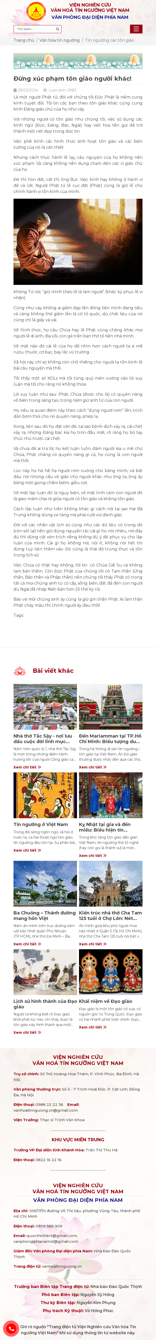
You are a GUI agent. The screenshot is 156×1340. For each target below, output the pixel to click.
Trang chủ (24, 40)
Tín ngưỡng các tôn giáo (109, 40)
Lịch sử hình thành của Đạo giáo (45, 1004)
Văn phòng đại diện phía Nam (78, 1200)
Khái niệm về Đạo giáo (105, 1001)
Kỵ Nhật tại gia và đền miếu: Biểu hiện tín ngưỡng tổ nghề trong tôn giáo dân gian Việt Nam (110, 833)
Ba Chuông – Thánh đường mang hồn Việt (45, 915)
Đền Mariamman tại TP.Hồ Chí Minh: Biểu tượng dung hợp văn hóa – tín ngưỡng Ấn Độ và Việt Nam (110, 744)
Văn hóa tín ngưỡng (60, 40)
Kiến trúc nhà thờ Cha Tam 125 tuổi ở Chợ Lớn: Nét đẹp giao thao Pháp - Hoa (110, 918)
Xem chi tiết (27, 767)
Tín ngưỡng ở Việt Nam (41, 824)
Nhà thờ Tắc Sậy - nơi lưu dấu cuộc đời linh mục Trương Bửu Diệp (43, 741)
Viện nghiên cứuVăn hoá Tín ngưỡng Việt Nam (78, 1060)
